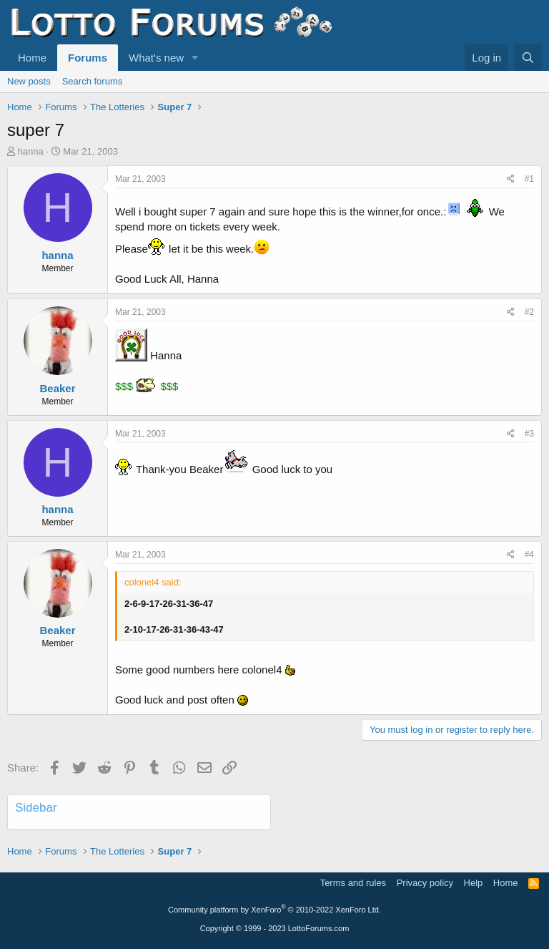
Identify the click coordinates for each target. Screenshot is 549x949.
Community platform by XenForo (274, 909)
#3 (529, 434)
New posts (29, 81)
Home (32, 58)
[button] (195, 57)
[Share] (511, 179)
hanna (31, 151)
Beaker (57, 388)
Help (473, 882)
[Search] (528, 57)
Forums (87, 58)
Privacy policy (425, 882)
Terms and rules (353, 882)
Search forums (92, 81)
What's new (156, 58)
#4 (529, 555)
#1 (529, 179)
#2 (529, 312)
